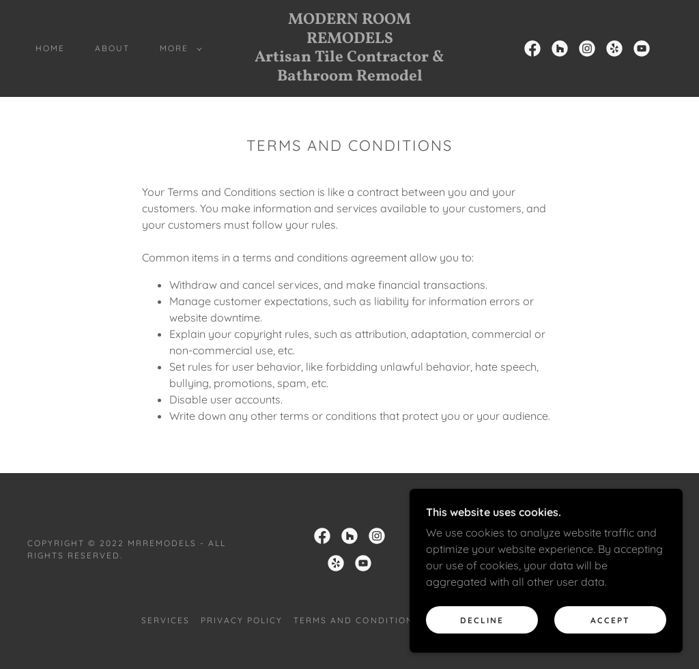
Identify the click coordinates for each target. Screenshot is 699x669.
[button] (178, 48)
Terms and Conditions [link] (356, 620)
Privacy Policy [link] (242, 620)
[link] (349, 76)
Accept (610, 620)
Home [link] (50, 48)
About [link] (112, 48)
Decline (482, 620)
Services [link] (165, 620)
